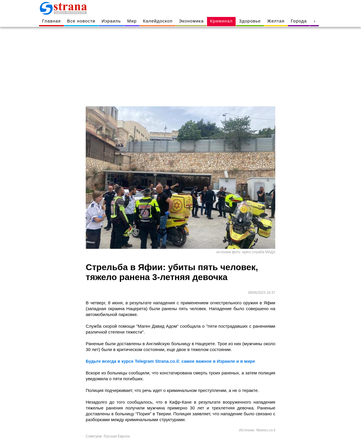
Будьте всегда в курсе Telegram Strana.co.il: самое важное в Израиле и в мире (170, 361)
